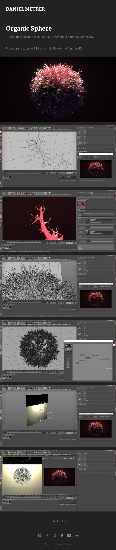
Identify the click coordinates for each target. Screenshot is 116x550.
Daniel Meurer (25, 9)
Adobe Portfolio (64, 544)
